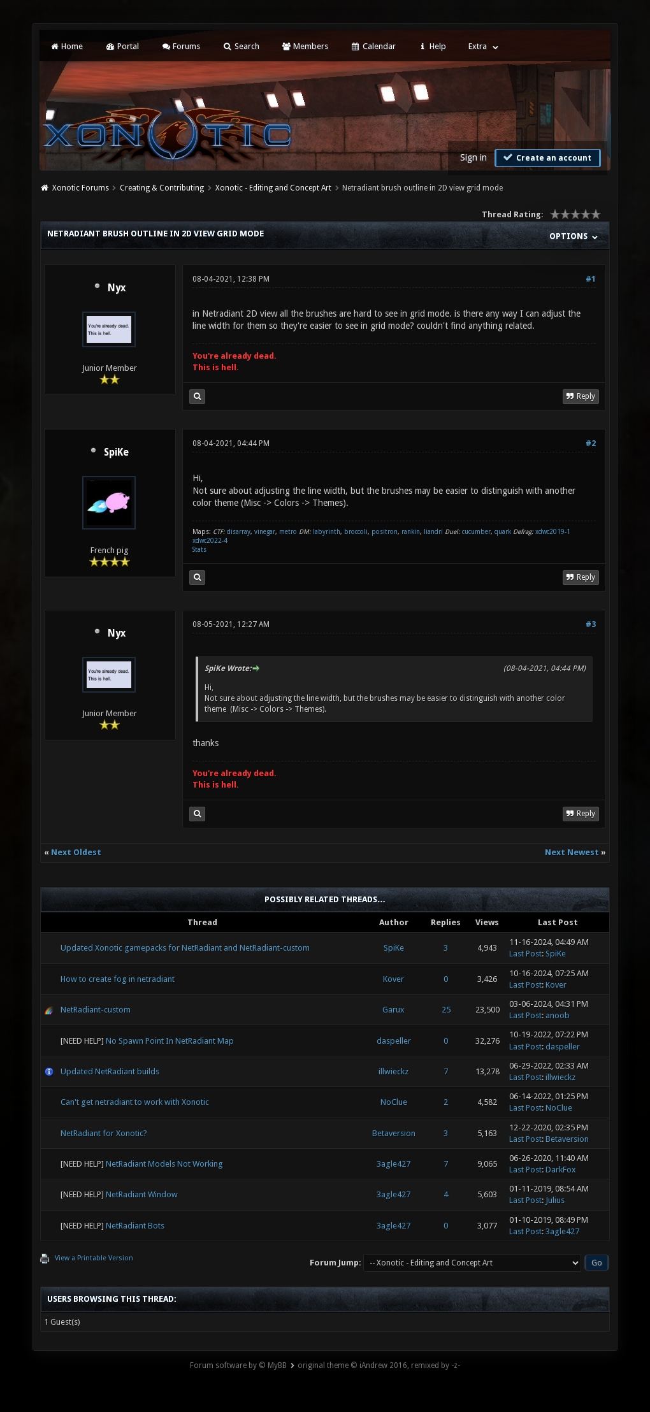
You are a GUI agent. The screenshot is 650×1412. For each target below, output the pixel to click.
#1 (591, 279)
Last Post (525, 953)
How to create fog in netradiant (118, 979)
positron (385, 531)
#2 (591, 443)
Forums (180, 46)
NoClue (393, 1102)
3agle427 (393, 1164)
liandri (433, 531)
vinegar (264, 531)
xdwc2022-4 (209, 540)
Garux (393, 1009)
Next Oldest (76, 852)
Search (240, 46)
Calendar (372, 46)
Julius (555, 1200)
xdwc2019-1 (552, 531)
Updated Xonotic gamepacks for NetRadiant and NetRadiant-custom (185, 948)
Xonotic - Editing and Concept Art (273, 188)
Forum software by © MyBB (238, 1365)
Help (432, 46)
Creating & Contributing (162, 188)
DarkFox (560, 1169)
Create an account (546, 157)
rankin (410, 531)
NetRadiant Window (142, 1194)
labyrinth (326, 531)
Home (66, 46)
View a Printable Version (94, 1258)
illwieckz (393, 1071)
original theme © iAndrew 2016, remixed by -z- (379, 1365)
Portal (121, 46)
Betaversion (393, 1133)
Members (305, 46)
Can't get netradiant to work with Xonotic (135, 1102)
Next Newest (572, 852)
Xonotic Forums (80, 188)
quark (503, 531)
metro (288, 531)
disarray (238, 531)
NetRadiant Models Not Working (164, 1164)
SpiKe (116, 452)
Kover (393, 979)
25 (446, 1009)
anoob (557, 1015)
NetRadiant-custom (96, 1009)
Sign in (473, 157)
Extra (477, 46)
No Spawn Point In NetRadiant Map (170, 1041)
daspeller (394, 1041)
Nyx (117, 288)
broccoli (356, 531)
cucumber (476, 531)
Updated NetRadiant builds (110, 1071)
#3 (591, 624)
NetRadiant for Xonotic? (104, 1133)
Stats (199, 549)
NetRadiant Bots (135, 1225)
